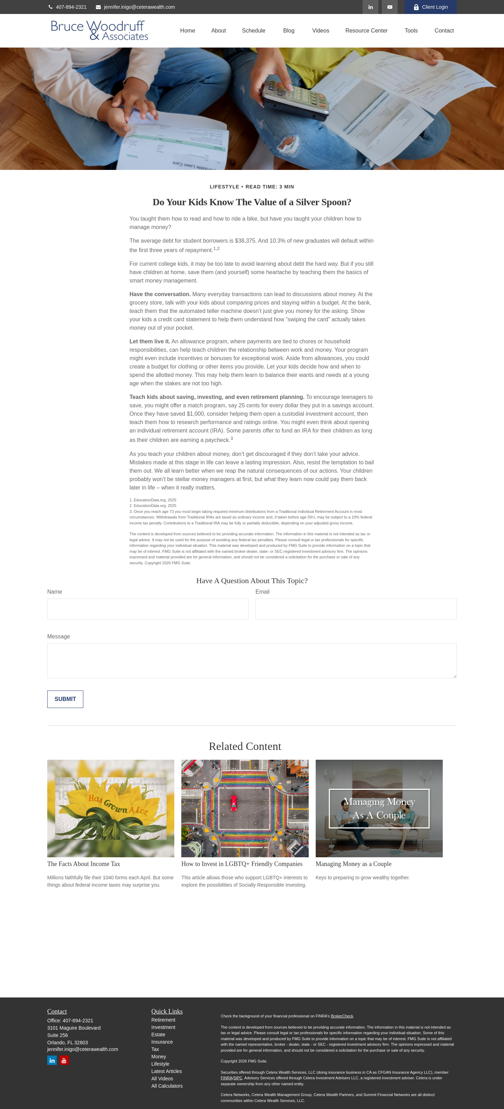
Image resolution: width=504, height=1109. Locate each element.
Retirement (163, 1020)
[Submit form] (65, 699)
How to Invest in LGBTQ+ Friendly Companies (241, 863)
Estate (159, 1034)
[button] (187, 31)
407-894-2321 (66, 7)
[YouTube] (390, 7)
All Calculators (167, 1086)
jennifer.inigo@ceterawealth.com (135, 7)
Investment (163, 1027)
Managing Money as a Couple (354, 863)
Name (54, 592)
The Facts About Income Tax (83, 863)
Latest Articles (167, 1071)
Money (159, 1056)
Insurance (162, 1042)
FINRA (226, 1078)
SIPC (238, 1078)
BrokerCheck (342, 1016)
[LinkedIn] (370, 7)
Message (58, 636)
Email (262, 592)
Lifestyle (160, 1064)
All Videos (162, 1078)
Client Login (430, 7)
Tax (155, 1049)
